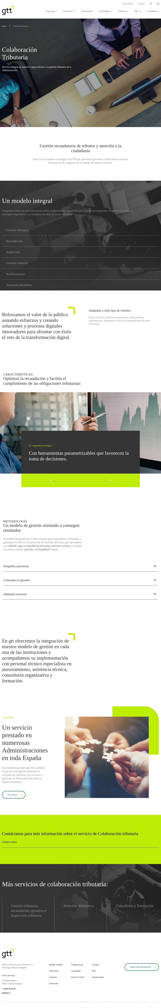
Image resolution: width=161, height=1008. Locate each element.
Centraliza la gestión (79, 580)
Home (4, 26)
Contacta (53, 977)
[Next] (110, 480)
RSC (136, 11)
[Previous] (51, 480)
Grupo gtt (50, 11)
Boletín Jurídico (128, 4)
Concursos (141, 4)
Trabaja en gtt (77, 965)
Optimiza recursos (79, 594)
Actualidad (152, 11)
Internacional (87, 11)
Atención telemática (78, 906)
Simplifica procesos (79, 566)
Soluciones (67, 11)
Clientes (121, 11)
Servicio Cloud (77, 977)
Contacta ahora (9, 842)
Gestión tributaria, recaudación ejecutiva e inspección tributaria (29, 911)
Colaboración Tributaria (20, 26)
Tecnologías (104, 11)
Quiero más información (143, 967)
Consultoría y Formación (134, 906)
